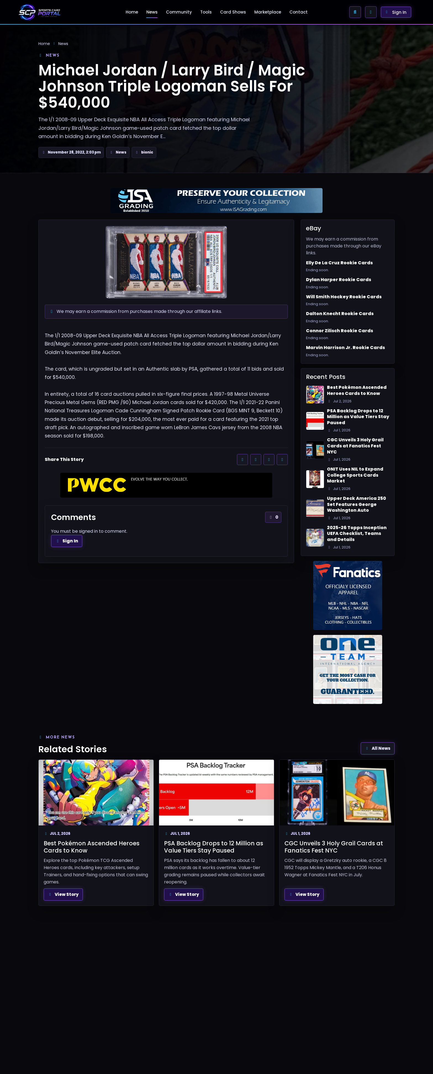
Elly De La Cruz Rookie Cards (339, 263)
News (152, 12)
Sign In (66, 541)
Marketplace (267, 12)
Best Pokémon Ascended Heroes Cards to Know (357, 390)
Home (132, 12)
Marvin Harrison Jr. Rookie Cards (345, 348)
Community (179, 12)
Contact (298, 12)
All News (377, 748)
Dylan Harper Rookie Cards (338, 280)
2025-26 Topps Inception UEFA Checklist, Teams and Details (357, 534)
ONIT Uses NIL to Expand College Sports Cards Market (355, 475)
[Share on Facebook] (242, 459)
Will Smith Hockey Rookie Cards (344, 297)
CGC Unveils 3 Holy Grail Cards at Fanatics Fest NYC (355, 446)
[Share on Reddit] (268, 459)
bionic (147, 152)
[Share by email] (282, 459)
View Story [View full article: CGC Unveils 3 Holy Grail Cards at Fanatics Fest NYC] (304, 894)
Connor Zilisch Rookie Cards (339, 331)
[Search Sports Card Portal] (355, 12)
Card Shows (233, 12)
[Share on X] (255, 459)
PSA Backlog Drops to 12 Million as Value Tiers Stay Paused (358, 417)
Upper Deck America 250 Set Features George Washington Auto (356, 504)
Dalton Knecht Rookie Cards (340, 314)
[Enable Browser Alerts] (371, 12)
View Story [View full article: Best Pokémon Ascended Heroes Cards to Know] (63, 894)
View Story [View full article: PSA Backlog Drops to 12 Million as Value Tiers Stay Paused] (183, 894)
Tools (206, 12)
